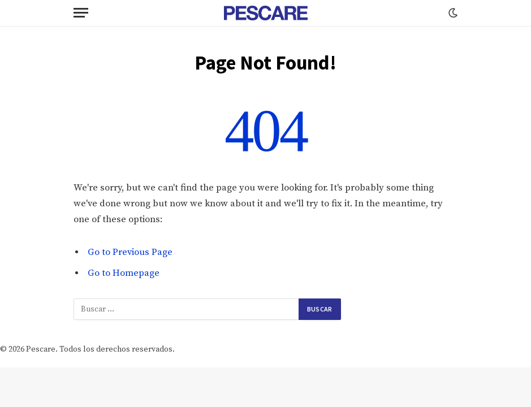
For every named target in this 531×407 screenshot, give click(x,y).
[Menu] (81, 12)
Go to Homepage (123, 273)
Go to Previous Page (130, 252)
